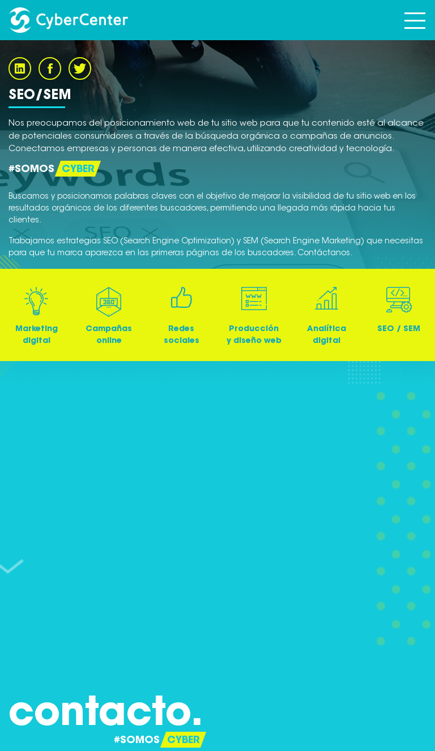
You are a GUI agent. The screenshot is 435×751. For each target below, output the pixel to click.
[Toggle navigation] (415, 20)
